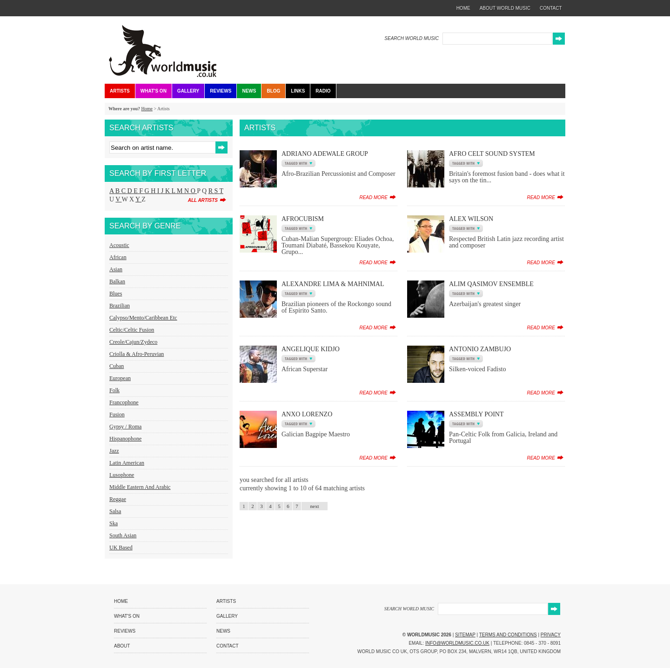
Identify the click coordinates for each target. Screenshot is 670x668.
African (118, 257)
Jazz (114, 451)
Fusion (117, 414)
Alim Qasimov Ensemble (491, 284)
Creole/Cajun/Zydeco (133, 342)
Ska (113, 523)
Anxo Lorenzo (306, 414)
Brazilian (119, 305)
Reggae (117, 499)
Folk (114, 390)
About (122, 645)
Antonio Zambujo (480, 349)
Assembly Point (476, 414)
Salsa (115, 511)
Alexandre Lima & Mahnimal (332, 284)
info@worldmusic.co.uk (457, 643)
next (314, 506)
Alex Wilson (471, 218)
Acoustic (119, 245)
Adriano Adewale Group (324, 153)
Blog (273, 91)
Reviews (220, 91)
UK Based (121, 547)
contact (551, 8)
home (463, 8)
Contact (227, 645)
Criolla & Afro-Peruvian (136, 354)
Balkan (117, 281)
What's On (154, 91)
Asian (115, 269)
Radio (322, 91)
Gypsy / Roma (125, 426)
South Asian (122, 535)
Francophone (124, 402)
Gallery (188, 91)
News (249, 91)
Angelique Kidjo (310, 349)
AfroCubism (302, 218)
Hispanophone (125, 438)
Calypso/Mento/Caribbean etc (143, 317)
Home (146, 108)
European (120, 378)
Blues (115, 293)
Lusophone (121, 475)
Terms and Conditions (508, 634)
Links (298, 91)
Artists (120, 91)
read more (373, 197)
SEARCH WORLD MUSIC (411, 38)
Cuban (116, 366)
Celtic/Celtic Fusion (131, 330)
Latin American (126, 463)
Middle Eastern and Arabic (140, 487)
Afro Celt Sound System (492, 153)
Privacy (551, 634)
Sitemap (465, 634)
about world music (505, 8)
